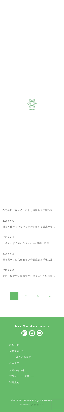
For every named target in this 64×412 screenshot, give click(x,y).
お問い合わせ (16, 370)
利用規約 (14, 382)
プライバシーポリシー (21, 376)
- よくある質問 (22, 356)
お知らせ (14, 345)
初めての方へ (16, 350)
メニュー (14, 362)
